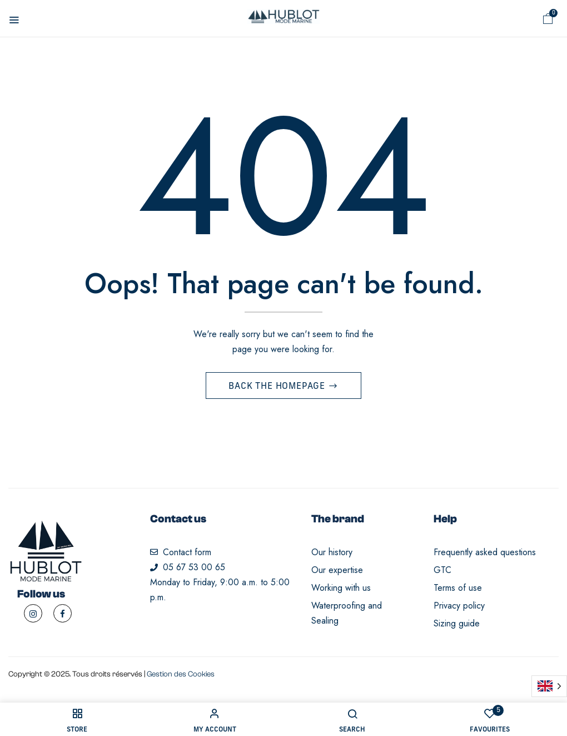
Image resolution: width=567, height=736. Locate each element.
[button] (548, 18)
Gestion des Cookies (181, 675)
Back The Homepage (277, 388)
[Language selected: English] (549, 686)
